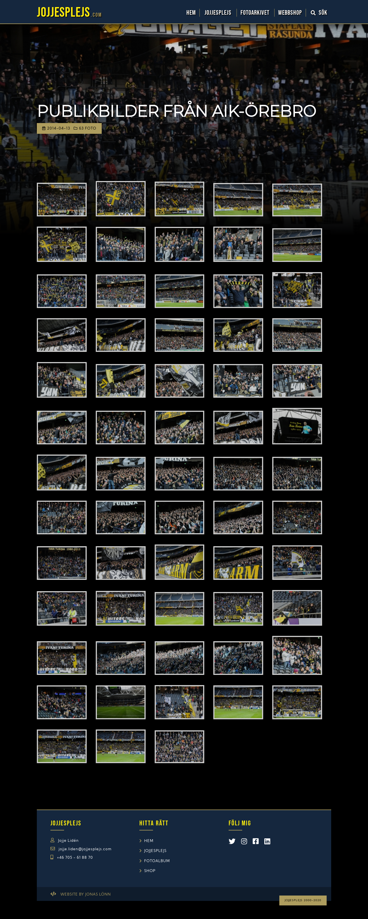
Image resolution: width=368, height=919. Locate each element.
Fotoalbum (157, 861)
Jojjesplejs (219, 13)
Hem (191, 13)
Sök (319, 13)
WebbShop (290, 13)
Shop (150, 871)
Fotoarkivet (256, 13)
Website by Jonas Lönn (85, 894)
